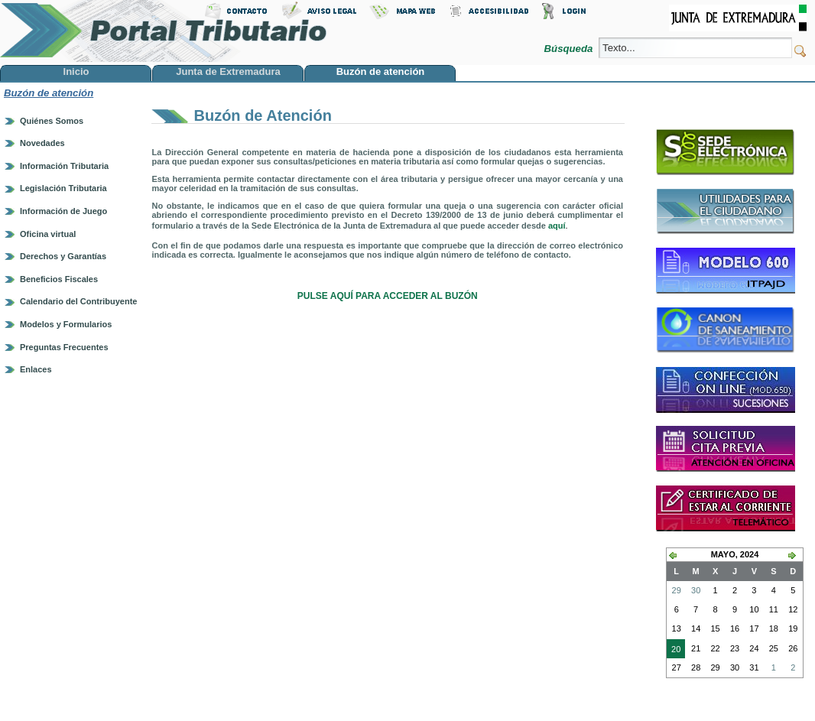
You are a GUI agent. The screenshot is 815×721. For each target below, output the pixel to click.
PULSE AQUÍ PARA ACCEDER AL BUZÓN (387, 296)
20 (673, 650)
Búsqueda (570, 48)
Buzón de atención (48, 93)
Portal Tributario (163, 31)
